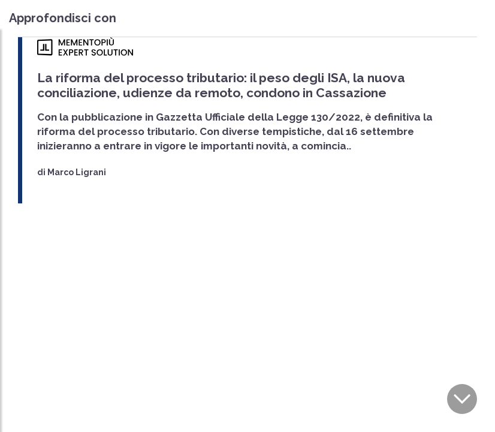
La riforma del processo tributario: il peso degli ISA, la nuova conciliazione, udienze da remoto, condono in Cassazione (221, 85)
